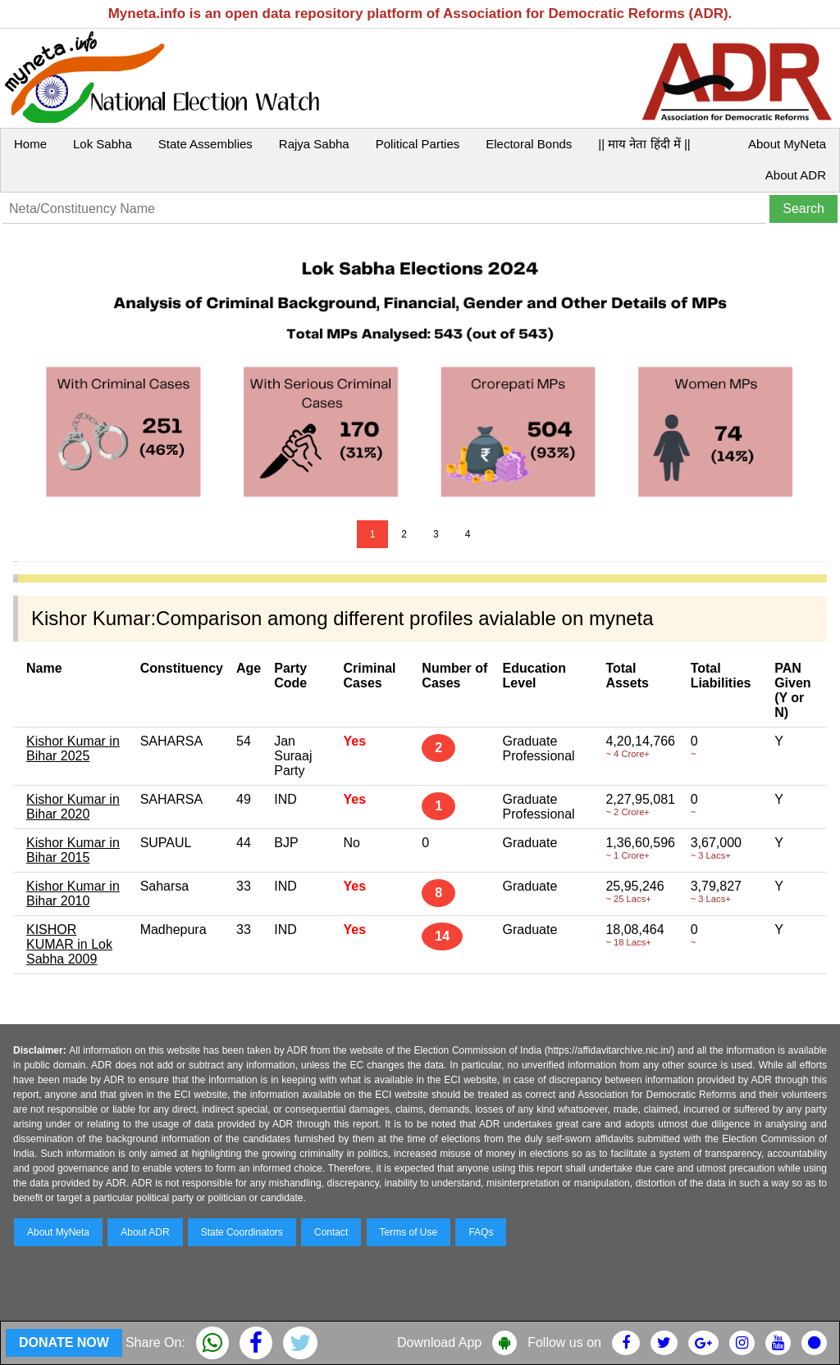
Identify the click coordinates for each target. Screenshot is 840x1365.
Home (30, 144)
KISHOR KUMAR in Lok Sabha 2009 (69, 944)
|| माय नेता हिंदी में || (644, 144)
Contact (331, 1232)
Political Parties (418, 144)
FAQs (480, 1232)
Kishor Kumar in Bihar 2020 (73, 806)
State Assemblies (205, 144)
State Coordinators (242, 1232)
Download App (439, 1342)
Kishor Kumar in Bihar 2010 (73, 893)
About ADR (795, 175)
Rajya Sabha (314, 144)
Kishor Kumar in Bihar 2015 (73, 850)
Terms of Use (409, 1232)
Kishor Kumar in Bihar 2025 (73, 748)
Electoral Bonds (529, 144)
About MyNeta (787, 144)
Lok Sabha (102, 144)
